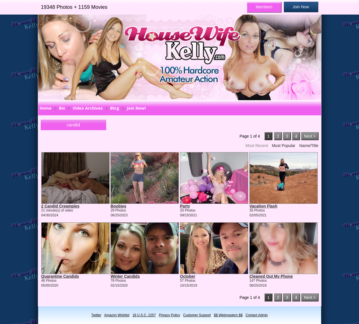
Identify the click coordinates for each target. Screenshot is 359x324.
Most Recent (256, 145)
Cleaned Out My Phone (271, 276)
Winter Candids (125, 276)
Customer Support (197, 315)
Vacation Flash (263, 206)
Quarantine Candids (60, 276)
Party (185, 206)
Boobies (118, 206)
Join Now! (136, 108)
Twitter (96, 315)
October (187, 276)
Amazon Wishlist (117, 315)
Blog (114, 108)
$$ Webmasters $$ (228, 315)
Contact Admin (257, 315)
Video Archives (88, 108)
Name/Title (308, 145)
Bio (62, 108)
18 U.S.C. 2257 (144, 315)
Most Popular (283, 145)
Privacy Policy (169, 315)
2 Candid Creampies (60, 206)
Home (46, 108)
